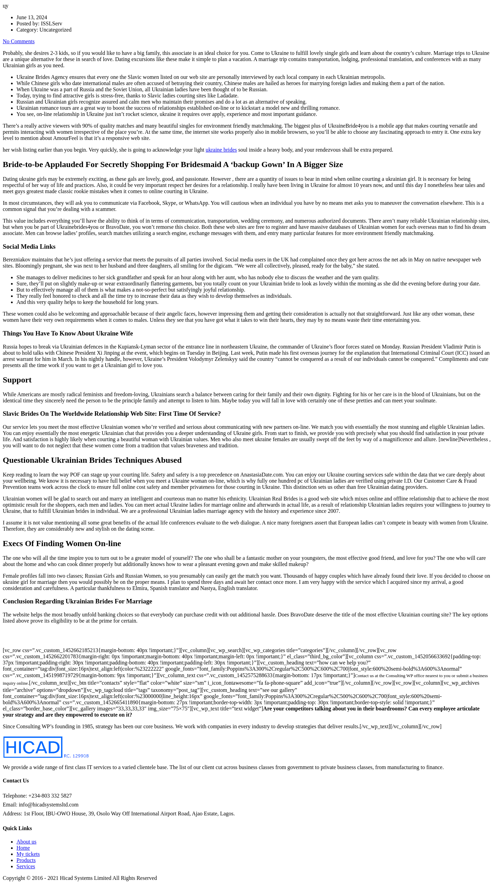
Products (26, 860)
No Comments (19, 41)
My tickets (28, 854)
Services (25, 866)
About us (26, 842)
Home (23, 848)
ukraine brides (221, 150)
